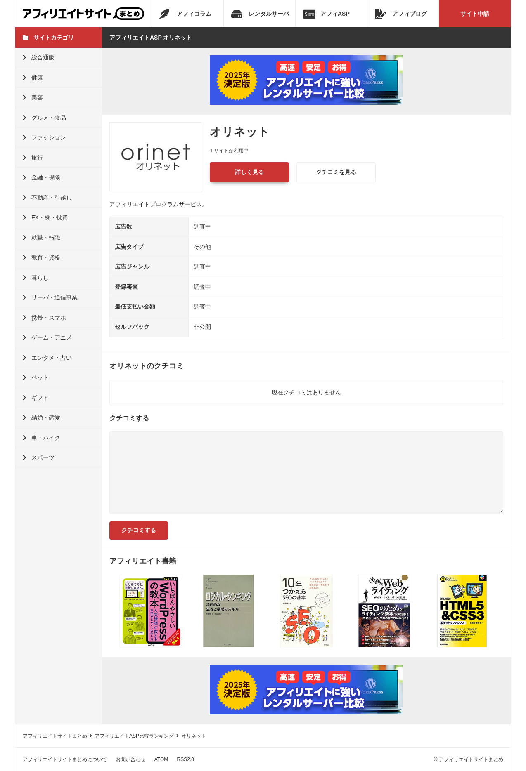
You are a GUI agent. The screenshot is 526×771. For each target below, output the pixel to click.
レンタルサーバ (260, 14)
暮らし (36, 277)
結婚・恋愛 (41, 417)
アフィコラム (185, 14)
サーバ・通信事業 (50, 297)
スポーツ (38, 457)
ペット (36, 377)
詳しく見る (249, 172)
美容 (33, 97)
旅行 (33, 157)
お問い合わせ (130, 759)
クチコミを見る (336, 172)
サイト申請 (474, 13)
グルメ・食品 (44, 117)
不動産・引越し (47, 197)
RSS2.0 (185, 759)
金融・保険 (41, 177)
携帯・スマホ (44, 317)
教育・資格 (41, 257)
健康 (33, 77)
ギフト (36, 397)
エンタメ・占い (47, 357)
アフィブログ (401, 14)
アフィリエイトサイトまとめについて (65, 759)
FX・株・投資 (45, 217)
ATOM (161, 759)
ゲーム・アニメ (47, 337)
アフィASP (326, 14)
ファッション (44, 137)
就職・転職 (41, 237)
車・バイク (41, 437)
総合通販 (38, 57)
